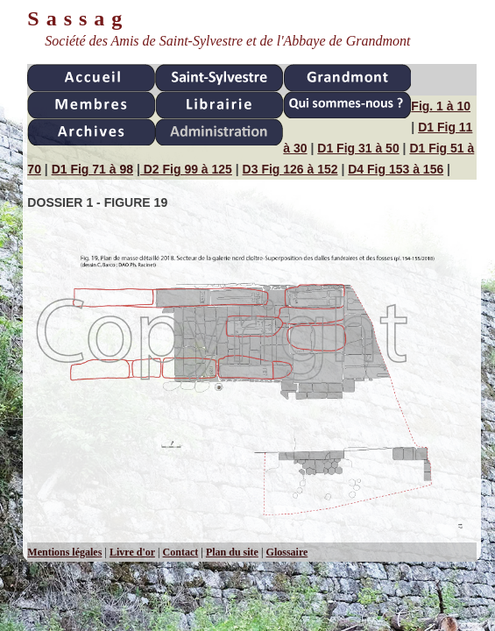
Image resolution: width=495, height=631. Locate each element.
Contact (181, 552)
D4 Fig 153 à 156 (395, 169)
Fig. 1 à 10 (440, 106)
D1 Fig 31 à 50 (358, 148)
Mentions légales (64, 552)
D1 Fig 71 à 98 (92, 169)
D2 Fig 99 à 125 (186, 169)
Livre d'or (132, 552)
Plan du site (232, 552)
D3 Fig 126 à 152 (290, 169)
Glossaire (287, 552)
